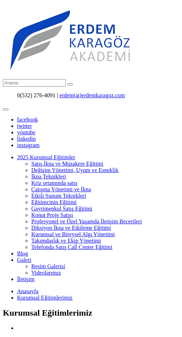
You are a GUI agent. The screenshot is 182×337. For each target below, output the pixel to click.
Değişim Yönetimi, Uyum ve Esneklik (74, 170)
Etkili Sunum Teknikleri (58, 196)
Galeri (24, 260)
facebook (27, 119)
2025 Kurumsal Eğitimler (46, 157)
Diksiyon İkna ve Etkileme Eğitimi (71, 228)
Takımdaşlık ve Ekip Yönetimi (66, 241)
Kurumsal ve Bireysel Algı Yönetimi (73, 234)
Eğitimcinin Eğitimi (54, 202)
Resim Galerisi (48, 266)
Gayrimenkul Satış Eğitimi (61, 209)
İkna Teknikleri (48, 176)
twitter (24, 126)
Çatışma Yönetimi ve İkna (61, 189)
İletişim (25, 279)
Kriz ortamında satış (54, 183)
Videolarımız (46, 273)
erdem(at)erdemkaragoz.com (92, 95)
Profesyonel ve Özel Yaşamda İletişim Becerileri (86, 221)
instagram (28, 145)
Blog (22, 253)
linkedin (26, 139)
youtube (26, 132)
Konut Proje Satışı (52, 215)
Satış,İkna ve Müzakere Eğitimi (67, 164)
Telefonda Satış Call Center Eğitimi (71, 247)
